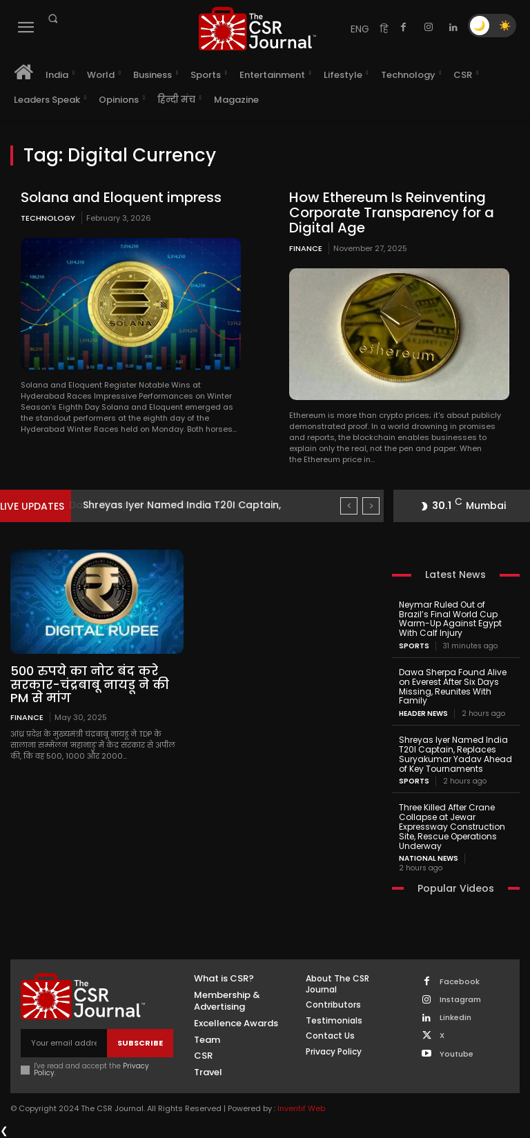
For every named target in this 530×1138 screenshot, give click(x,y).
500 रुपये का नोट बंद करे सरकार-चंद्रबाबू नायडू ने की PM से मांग (89, 684)
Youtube (456, 1054)
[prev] (348, 506)
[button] (52, 18)
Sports (414, 646)
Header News (423, 714)
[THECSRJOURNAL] (257, 28)
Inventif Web (301, 1108)
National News (428, 859)
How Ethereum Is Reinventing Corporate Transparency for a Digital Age (391, 212)
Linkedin (455, 1017)
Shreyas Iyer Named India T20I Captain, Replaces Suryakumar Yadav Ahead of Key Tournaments (455, 754)
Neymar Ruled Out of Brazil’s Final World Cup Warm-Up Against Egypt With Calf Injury (450, 619)
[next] (371, 506)
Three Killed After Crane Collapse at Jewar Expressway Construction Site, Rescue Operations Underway (452, 826)
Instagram (460, 1000)
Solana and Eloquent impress (121, 197)
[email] (64, 1043)
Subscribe (140, 1042)
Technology (48, 217)
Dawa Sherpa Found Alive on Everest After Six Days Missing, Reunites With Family (453, 686)
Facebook (460, 982)
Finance (305, 248)
